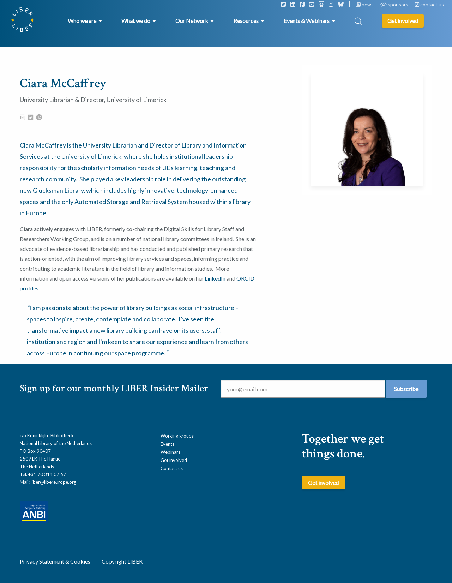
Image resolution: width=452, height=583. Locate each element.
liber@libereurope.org (53, 482)
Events (167, 444)
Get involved (174, 460)
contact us (429, 4)
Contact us (172, 468)
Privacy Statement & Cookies (55, 561)
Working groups (177, 436)
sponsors (394, 4)
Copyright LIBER (122, 561)
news (365, 4)
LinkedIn (215, 278)
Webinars (170, 452)
